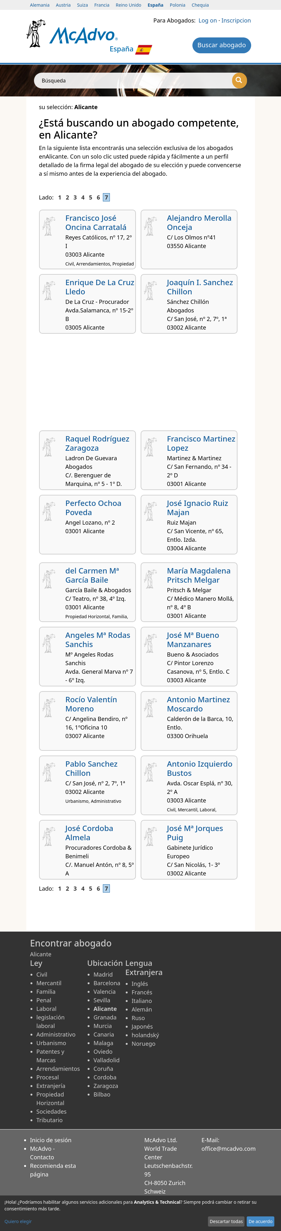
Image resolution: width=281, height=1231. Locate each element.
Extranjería (51, 1086)
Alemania (40, 5)
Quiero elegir (18, 1221)
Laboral (47, 1008)
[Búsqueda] (239, 80)
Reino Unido (129, 5)
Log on (207, 20)
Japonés (142, 1026)
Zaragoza (106, 1086)
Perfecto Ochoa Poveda (93, 507)
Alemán (142, 1009)
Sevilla (102, 1000)
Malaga (103, 1043)
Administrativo (56, 1034)
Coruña (103, 1068)
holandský (145, 1035)
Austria (63, 5)
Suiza (82, 5)
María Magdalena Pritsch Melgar (199, 575)
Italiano (142, 1001)
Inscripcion (236, 20)
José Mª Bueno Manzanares (193, 639)
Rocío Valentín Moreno (91, 704)
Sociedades (52, 1111)
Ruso (138, 1018)
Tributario (50, 1120)
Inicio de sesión (51, 1140)
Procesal (48, 1077)
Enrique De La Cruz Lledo (99, 287)
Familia (46, 991)
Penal (44, 1000)
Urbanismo (51, 1043)
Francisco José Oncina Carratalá (96, 222)
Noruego (144, 1043)
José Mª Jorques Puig (195, 832)
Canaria (104, 1034)
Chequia (200, 5)
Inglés (140, 983)
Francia (101, 5)
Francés (142, 992)
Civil (42, 974)
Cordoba (105, 1077)
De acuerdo (260, 1221)
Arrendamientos (58, 1068)
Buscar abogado (221, 45)
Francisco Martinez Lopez (201, 443)
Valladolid (107, 1060)
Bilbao (102, 1094)
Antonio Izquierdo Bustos (199, 768)
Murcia (103, 1026)
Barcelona (107, 983)
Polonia (177, 5)
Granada (105, 1017)
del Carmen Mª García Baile (92, 575)
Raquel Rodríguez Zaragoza (97, 443)
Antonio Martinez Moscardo (198, 704)
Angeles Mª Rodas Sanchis (97, 639)
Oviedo (103, 1051)
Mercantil (49, 983)
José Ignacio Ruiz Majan (197, 507)
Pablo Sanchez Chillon (91, 768)
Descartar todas (226, 1221)
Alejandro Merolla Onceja (199, 222)
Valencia (105, 991)
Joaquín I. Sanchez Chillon (200, 287)
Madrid (103, 974)
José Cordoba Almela (89, 832)
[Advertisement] (140, 384)
